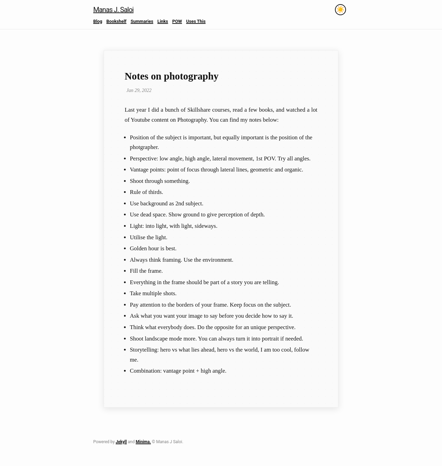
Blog (97, 21)
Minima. (143, 441)
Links (162, 21)
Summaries (142, 21)
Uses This (195, 21)
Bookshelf (116, 21)
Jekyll (121, 441)
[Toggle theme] (340, 9)
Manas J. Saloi (113, 10)
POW (177, 21)
